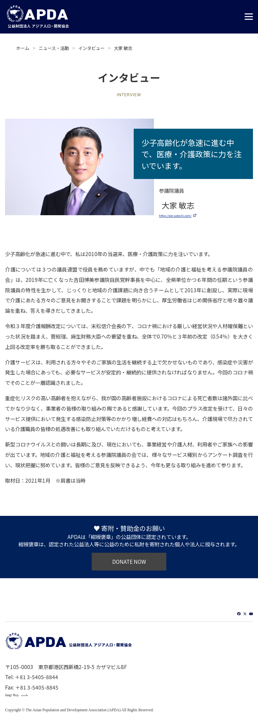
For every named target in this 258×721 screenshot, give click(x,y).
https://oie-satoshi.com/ (188, 214)
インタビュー (91, 48)
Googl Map (18, 697)
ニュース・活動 (54, 48)
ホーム (22, 48)
